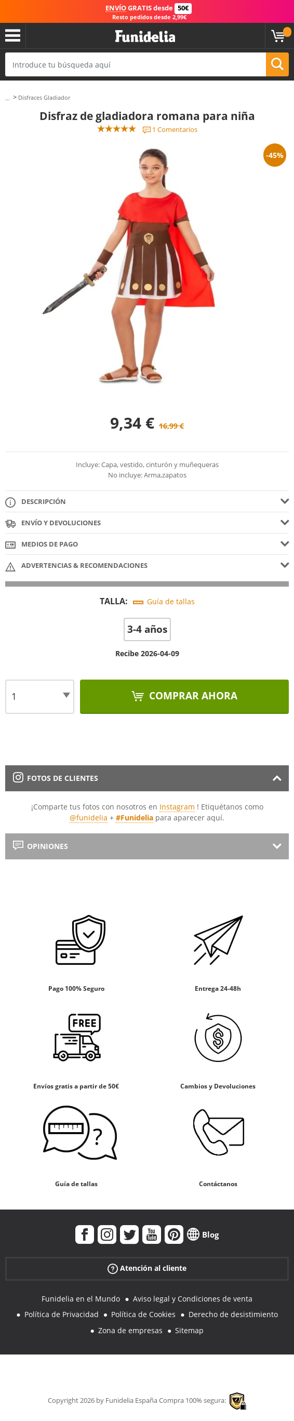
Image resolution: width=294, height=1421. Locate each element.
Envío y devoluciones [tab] (53, 523)
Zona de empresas (130, 1330)
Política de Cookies (143, 1314)
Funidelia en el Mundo (81, 1299)
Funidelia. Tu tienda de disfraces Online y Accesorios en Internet (145, 36)
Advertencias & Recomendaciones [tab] (76, 566)
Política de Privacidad (61, 1314)
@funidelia (89, 817)
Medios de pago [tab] (41, 544)
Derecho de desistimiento (233, 1314)
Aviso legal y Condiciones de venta (192, 1299)
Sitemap (189, 1330)
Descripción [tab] (35, 502)
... (7, 98)
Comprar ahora (191, 695)
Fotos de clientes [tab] (55, 778)
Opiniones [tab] (40, 846)
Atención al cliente (147, 1268)
